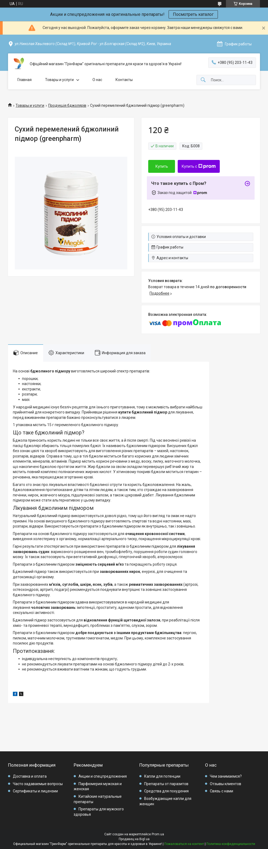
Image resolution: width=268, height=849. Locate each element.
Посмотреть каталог (193, 14)
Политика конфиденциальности (230, 844)
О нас (97, 80)
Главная (24, 80)
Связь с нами (221, 791)
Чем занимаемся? (226, 776)
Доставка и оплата (30, 776)
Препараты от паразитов (166, 784)
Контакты (124, 80)
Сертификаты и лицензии (35, 791)
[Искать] (203, 80)
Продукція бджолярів (67, 105)
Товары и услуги (59, 80)
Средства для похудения (166, 791)
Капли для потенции (162, 776)
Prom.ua (158, 834)
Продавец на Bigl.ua (134, 839)
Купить (161, 166)
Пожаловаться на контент (184, 844)
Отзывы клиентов (225, 784)
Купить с (199, 166)
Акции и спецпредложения (103, 776)
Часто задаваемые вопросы (38, 784)
